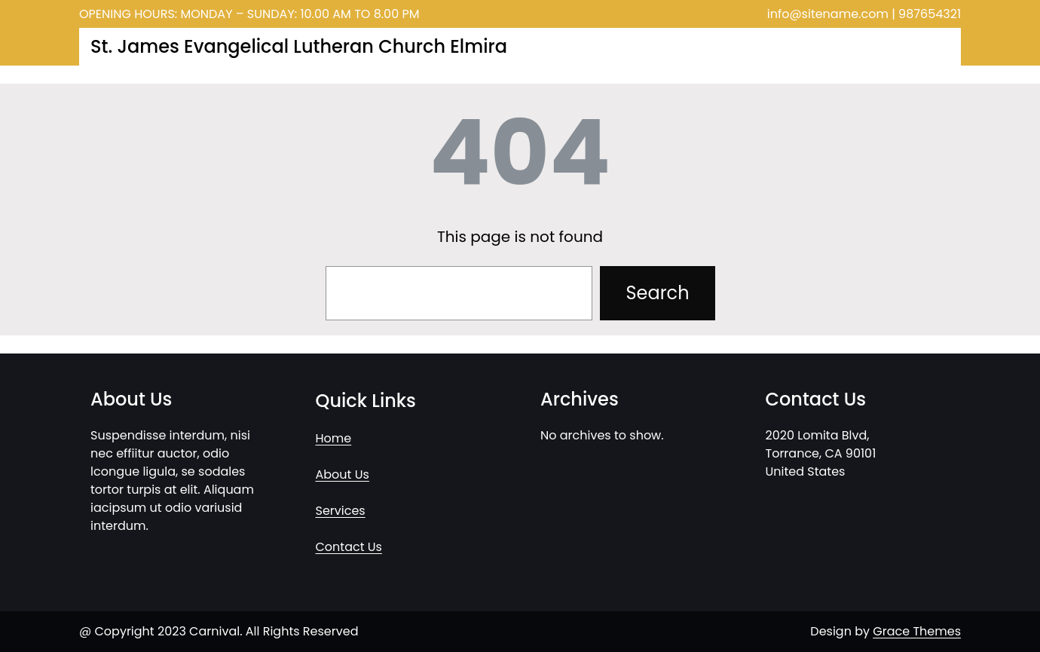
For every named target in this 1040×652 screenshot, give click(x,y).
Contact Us (349, 547)
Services (341, 510)
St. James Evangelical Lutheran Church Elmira (298, 46)
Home (334, 438)
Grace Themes (917, 631)
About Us (342, 474)
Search (657, 292)
